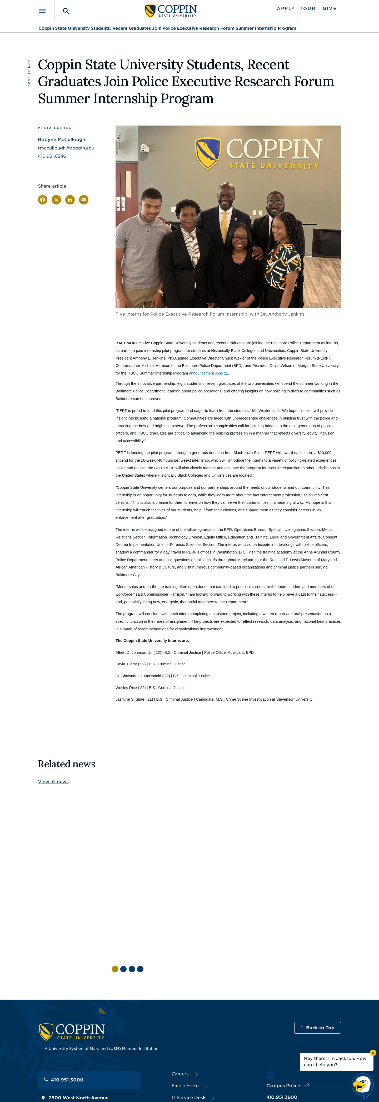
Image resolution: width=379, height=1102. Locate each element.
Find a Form (185, 1034)
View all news (53, 781)
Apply (286, 8)
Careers (180, 1022)
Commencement (192, 887)
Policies (171, 1090)
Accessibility (146, 1090)
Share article (52, 186)
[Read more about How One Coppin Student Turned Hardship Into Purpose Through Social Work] (258, 832)
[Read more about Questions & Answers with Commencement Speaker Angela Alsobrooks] (198, 824)
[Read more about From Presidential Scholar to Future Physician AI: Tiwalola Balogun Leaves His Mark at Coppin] (138, 840)
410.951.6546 (52, 156)
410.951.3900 (281, 1045)
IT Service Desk (189, 1046)
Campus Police (283, 1034)
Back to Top (320, 976)
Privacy (193, 1090)
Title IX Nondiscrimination (230, 1090)
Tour (308, 8)
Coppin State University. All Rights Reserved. (87, 1090)
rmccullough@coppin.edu (66, 148)
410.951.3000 (67, 1028)
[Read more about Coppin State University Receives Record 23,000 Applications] (318, 819)
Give (330, 8)
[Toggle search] (62, 11)
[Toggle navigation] (46, 11)
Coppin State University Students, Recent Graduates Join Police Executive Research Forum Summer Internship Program (167, 28)
